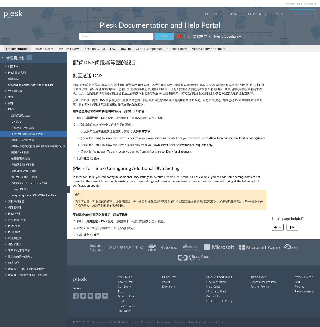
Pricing (233, 14)
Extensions (169, 286)
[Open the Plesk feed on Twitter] (83, 296)
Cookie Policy (177, 48)
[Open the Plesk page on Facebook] (76, 296)
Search (164, 36)
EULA (121, 291)
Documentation (17, 48)
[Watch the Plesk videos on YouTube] (98, 296)
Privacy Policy (126, 306)
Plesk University (304, 291)
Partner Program (261, 286)
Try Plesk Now (68, 48)
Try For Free (302, 14)
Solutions (211, 14)
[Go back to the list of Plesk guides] (4, 57)
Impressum (124, 310)
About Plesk (125, 281)
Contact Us (213, 296)
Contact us (310, 3)
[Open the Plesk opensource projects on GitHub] (105, 296)
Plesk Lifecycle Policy (219, 301)
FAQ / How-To (120, 48)
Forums (299, 286)
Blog (299, 3)
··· (29, 58)
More (280, 14)
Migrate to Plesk (216, 291)
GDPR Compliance (149, 48)
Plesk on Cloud (94, 48)
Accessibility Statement (209, 48)
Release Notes (43, 48)
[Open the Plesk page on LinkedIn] (90, 296)
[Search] (116, 36)
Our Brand (124, 286)
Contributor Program (264, 281)
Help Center (257, 14)
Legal (121, 301)
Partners (289, 3)
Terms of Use (126, 296)
